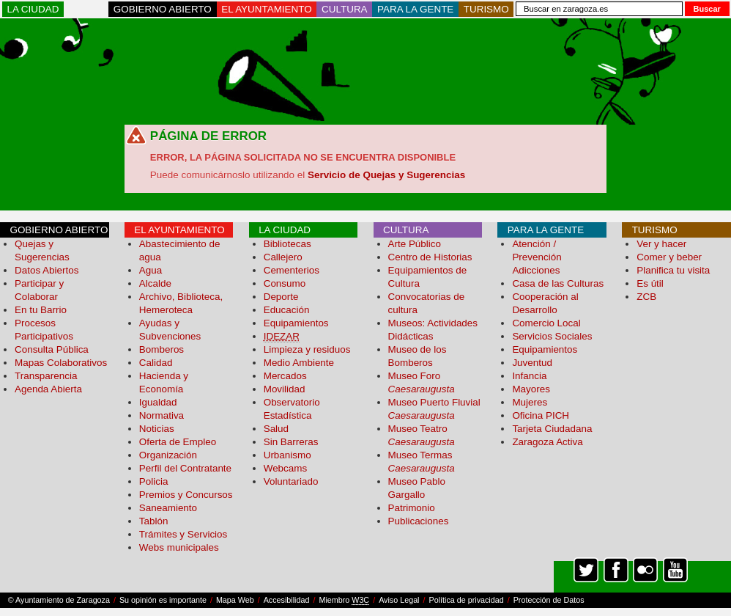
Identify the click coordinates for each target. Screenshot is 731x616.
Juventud (532, 362)
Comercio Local (546, 323)
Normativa (161, 415)
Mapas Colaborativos (61, 362)
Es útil (650, 283)
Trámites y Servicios (183, 534)
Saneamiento (168, 507)
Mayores (531, 389)
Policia (153, 481)
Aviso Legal (399, 599)
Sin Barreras (291, 441)
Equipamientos (296, 323)
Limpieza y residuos (307, 349)
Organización (168, 455)
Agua (150, 270)
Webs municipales (179, 547)
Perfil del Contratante (185, 468)
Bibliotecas (287, 243)
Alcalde (155, 283)
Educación (287, 309)
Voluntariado (291, 481)
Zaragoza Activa (547, 441)
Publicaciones (418, 521)
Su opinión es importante (163, 599)
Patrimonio (411, 507)
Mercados (285, 375)
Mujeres (529, 402)
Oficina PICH (540, 415)
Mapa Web (235, 599)
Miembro (344, 600)
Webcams (286, 468)
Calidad (156, 362)
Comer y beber (669, 257)
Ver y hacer (661, 243)
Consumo (285, 283)
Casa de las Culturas (558, 283)
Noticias (156, 428)
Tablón (153, 521)
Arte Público (414, 243)
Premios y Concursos (186, 494)
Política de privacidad (466, 599)
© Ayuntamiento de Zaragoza (59, 599)
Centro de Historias (430, 257)
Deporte (281, 296)
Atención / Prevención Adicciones (536, 257)
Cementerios (291, 270)
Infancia (529, 375)
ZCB (646, 296)
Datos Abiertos (46, 270)
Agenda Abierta (48, 389)
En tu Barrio (41, 309)
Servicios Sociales (552, 336)
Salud (276, 428)
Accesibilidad (287, 599)
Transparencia (46, 375)
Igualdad (158, 402)
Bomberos (161, 349)
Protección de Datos (549, 599)
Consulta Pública (52, 349)
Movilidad (284, 389)
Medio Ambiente (299, 362)
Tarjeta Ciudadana (552, 428)
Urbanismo (287, 455)
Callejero (283, 257)
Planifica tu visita (673, 270)
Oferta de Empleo (177, 441)
